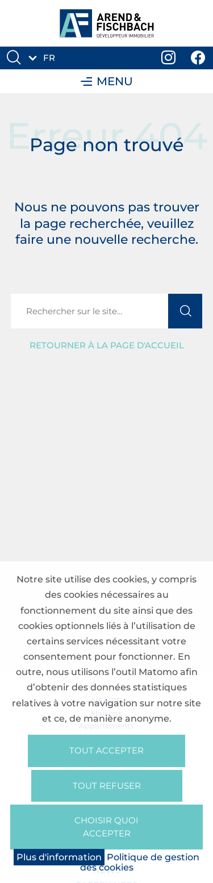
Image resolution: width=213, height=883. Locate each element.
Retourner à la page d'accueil (107, 345)
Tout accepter (106, 750)
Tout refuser (107, 785)
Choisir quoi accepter (106, 827)
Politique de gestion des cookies (140, 862)
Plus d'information (59, 857)
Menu (107, 81)
